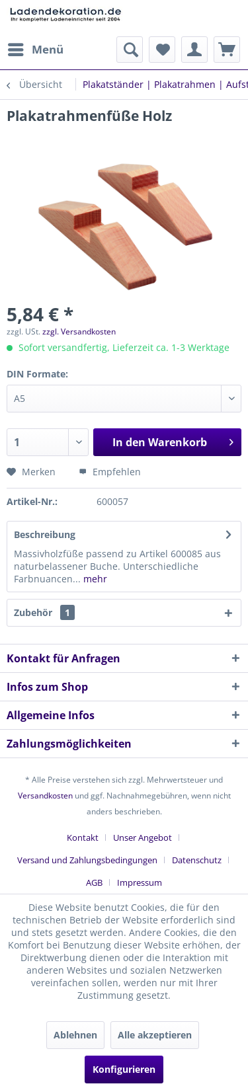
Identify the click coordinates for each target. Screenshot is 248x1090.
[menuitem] (35, 49)
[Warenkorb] (227, 49)
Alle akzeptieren (155, 1035)
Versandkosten (45, 795)
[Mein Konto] (194, 49)
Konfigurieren (124, 1069)
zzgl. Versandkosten (79, 331)
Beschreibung (44, 534)
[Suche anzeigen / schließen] (129, 49)
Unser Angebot (142, 837)
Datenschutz (197, 860)
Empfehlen (110, 471)
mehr (94, 578)
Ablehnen (75, 1035)
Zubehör (44, 612)
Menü (35, 48)
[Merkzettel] (162, 49)
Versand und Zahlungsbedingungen (87, 860)
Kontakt (83, 837)
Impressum (139, 882)
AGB (94, 882)
